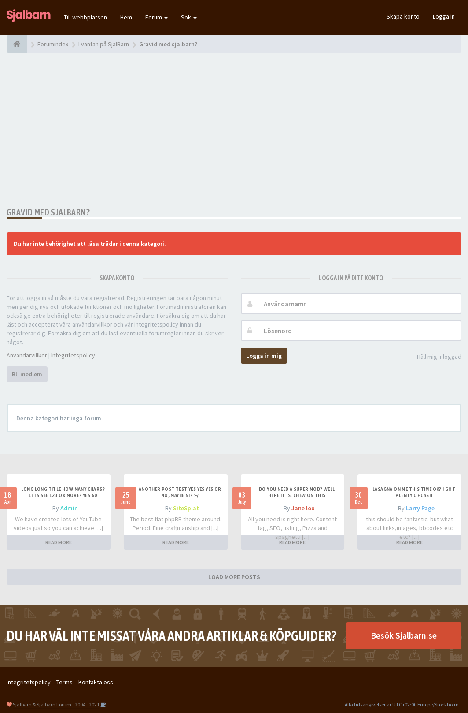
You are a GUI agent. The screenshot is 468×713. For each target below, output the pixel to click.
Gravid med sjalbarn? (48, 212)
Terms (64, 682)
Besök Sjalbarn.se (404, 635)
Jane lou (303, 508)
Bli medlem (27, 374)
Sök (189, 17)
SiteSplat (186, 508)
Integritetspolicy (73, 355)
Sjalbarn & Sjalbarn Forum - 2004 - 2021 (56, 704)
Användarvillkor (27, 355)
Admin (69, 508)
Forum (156, 17)
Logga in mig (264, 356)
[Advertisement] (234, 130)
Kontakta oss (95, 682)
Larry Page (420, 508)
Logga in (444, 16)
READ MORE (58, 542)
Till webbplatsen (85, 17)
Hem (126, 17)
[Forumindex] (17, 44)
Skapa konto (403, 16)
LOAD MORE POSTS (234, 577)
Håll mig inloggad (434, 357)
